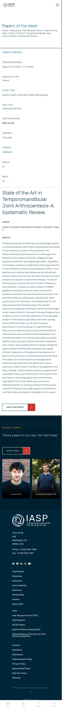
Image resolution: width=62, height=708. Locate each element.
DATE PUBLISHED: (11, 118)
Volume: (6, 162)
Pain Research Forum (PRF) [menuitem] (25, 616)
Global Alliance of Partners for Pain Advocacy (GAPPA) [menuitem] (28, 635)
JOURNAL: (7, 133)
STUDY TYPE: (8, 90)
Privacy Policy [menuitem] (19, 664)
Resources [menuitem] (17, 576)
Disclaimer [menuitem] (17, 650)
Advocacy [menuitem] (17, 590)
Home (7, 704)
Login (54, 704)
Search (39, 704)
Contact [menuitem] (16, 645)
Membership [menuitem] (18, 595)
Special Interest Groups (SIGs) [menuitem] (26, 629)
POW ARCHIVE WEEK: (12, 62)
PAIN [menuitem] (14, 611)
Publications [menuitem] (18, 571)
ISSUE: (5, 176)
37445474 (7, 152)
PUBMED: (6, 147)
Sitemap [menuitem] (16, 678)
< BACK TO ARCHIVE (12, 52)
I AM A (23, 704)
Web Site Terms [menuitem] (19, 673)
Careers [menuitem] (15, 599)
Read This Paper (15, 407)
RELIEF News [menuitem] (18, 625)
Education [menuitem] (17, 581)
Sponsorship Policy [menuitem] (21, 668)
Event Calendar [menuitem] (19, 585)
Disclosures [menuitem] (17, 655)
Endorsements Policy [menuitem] (22, 659)
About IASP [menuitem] (17, 604)
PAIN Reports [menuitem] (18, 620)
